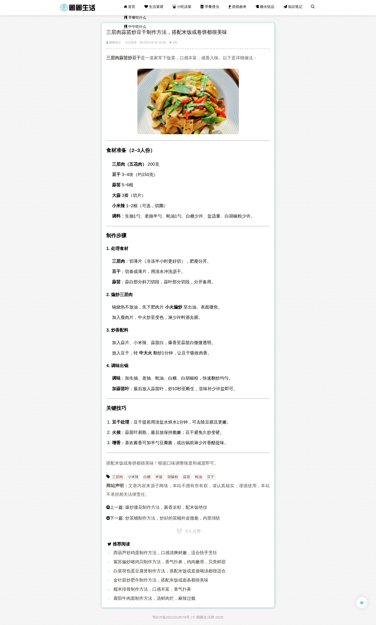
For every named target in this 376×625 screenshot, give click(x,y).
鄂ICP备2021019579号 (171, 617)
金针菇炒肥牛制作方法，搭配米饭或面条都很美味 (160, 580)
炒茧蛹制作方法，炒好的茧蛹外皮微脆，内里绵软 (172, 518)
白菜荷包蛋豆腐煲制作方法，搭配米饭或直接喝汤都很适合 (169, 571)
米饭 (159, 477)
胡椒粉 (172, 477)
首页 (133, 8)
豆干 (210, 477)
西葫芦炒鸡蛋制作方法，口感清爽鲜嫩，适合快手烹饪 (165, 552)
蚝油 (198, 477)
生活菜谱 (156, 8)
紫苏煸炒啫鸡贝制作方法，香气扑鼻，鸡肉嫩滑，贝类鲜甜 (169, 561)
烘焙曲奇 (239, 8)
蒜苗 (186, 477)
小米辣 (133, 477)
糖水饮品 (266, 8)
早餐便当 (212, 8)
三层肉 (117, 477)
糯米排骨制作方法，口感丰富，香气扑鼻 (152, 589)
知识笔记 (293, 8)
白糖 (147, 477)
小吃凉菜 (184, 8)
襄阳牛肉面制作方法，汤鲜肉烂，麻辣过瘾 (154, 598)
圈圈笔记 (113, 42)
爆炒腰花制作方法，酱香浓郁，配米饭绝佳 (166, 507)
